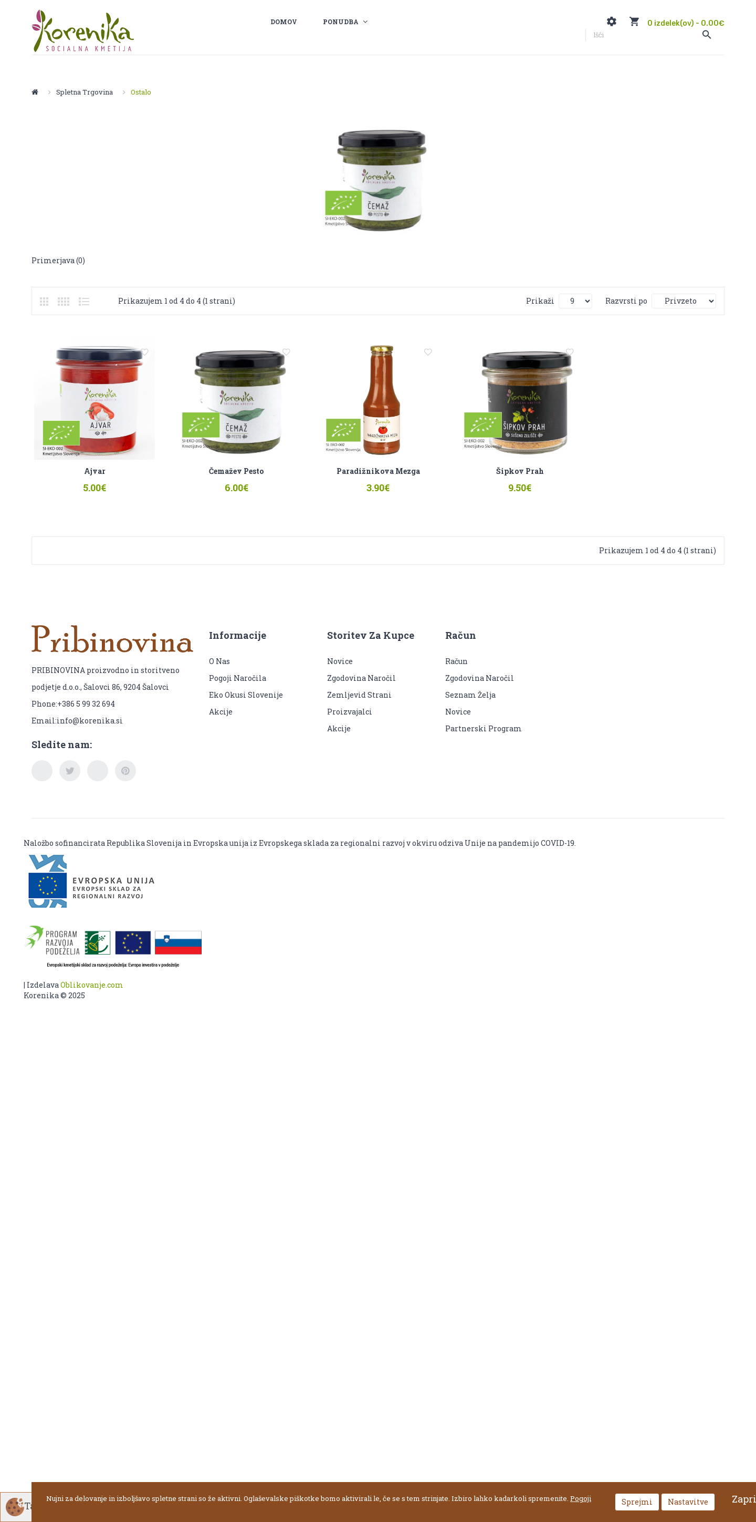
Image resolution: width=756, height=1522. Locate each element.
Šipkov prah (552, 480)
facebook (42, 780)
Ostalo (141, 92)
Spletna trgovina (84, 92)
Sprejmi (637, 1502)
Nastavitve (688, 1502)
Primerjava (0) (58, 260)
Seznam (84, 301)
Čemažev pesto (250, 480)
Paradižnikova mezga (401, 480)
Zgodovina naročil (361, 687)
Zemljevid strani (359, 704)
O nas (219, 671)
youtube (97, 780)
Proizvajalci (349, 721)
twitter (69, 780)
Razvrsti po (626, 301)
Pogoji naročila (237, 687)
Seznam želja (470, 704)
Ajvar (99, 480)
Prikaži (540, 301)
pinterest (125, 780)
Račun (456, 671)
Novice (340, 671)
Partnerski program (483, 738)
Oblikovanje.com (91, 995)
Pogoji (580, 1498)
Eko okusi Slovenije (247, 704)
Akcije (221, 721)
